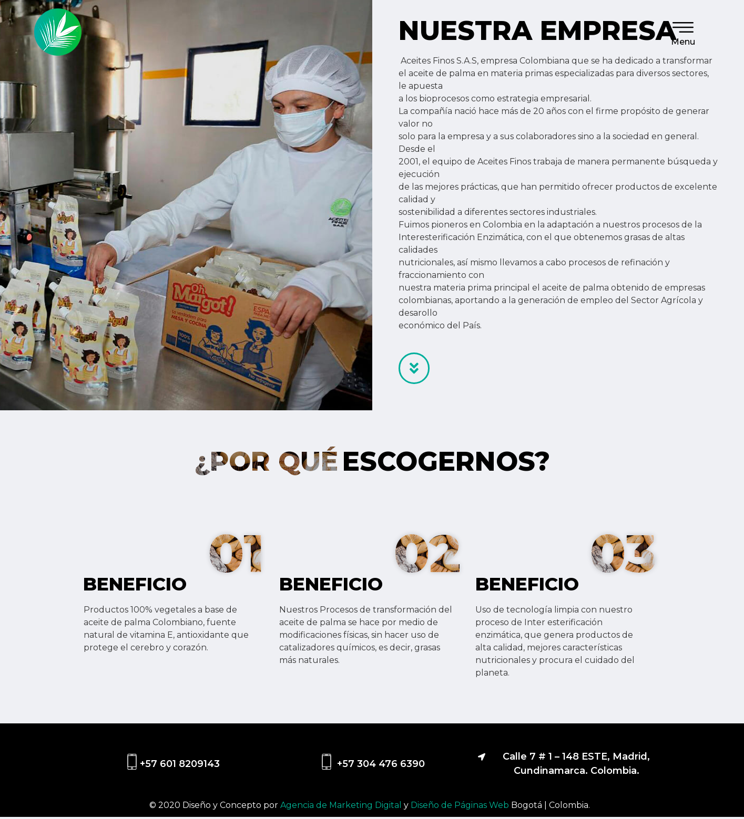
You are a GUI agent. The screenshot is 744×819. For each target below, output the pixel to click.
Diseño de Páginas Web (461, 807)
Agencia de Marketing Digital (342, 807)
